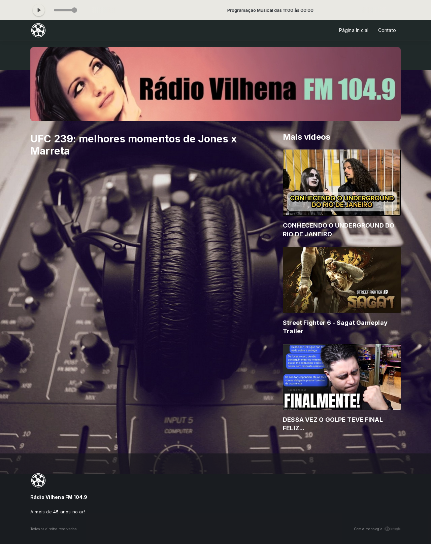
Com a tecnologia (377, 528)
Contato (387, 30)
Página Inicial (354, 30)
